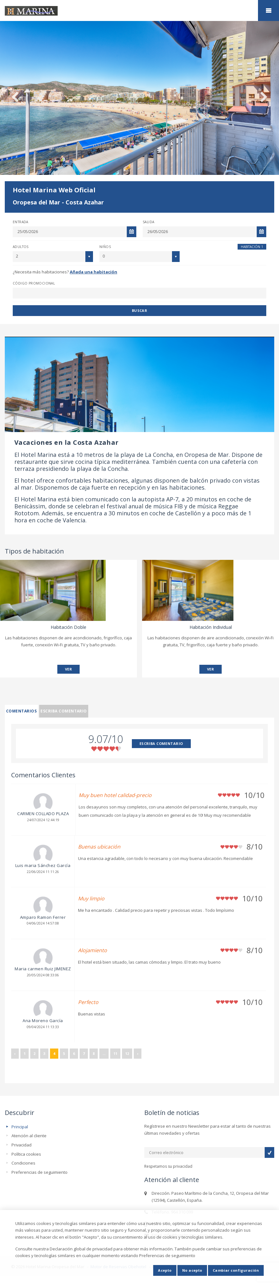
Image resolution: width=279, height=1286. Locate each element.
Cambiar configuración (236, 1270)
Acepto (165, 1270)
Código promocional (34, 283)
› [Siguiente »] (137, 1053)
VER (68, 669)
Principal (19, 1127)
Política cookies (26, 1154)
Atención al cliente (28, 1135)
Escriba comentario (63, 711)
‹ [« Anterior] (15, 1053)
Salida (148, 222)
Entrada (20, 222)
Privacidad (21, 1145)
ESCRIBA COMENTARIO (161, 743)
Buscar (139, 310)
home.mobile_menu (268, 10)
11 (115, 1053)
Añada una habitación (93, 272)
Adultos (21, 246)
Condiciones (23, 1163)
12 (127, 1053)
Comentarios (21, 711)
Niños (105, 246)
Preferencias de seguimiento (39, 1172)
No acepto (192, 1270)
